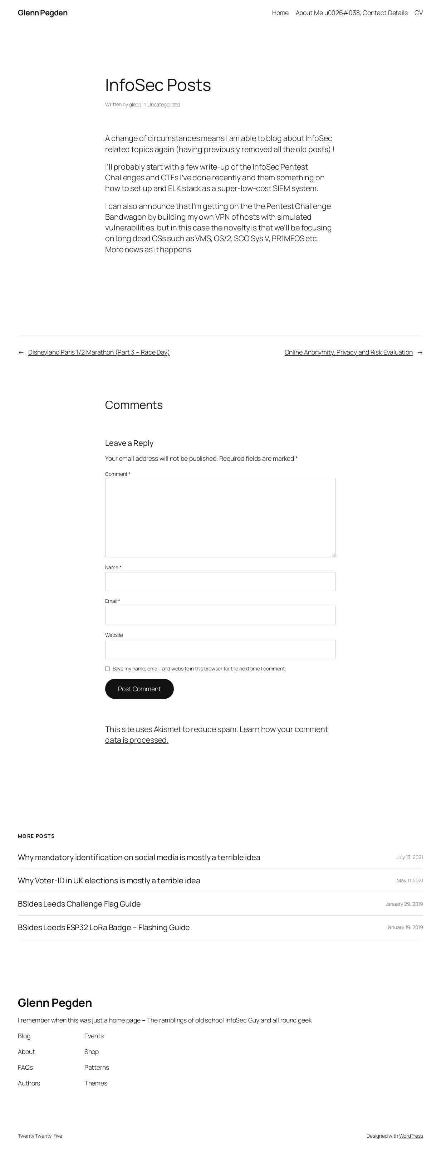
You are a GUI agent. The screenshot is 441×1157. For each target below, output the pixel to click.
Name (113, 567)
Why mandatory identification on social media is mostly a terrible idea (139, 857)
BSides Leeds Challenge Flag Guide (79, 903)
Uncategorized (163, 104)
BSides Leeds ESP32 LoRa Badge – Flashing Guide (104, 927)
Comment (118, 473)
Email (112, 600)
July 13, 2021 (409, 857)
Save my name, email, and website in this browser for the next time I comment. (199, 668)
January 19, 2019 (405, 927)
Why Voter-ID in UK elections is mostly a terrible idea (109, 880)
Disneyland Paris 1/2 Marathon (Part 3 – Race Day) (99, 352)
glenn (135, 104)
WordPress (411, 1135)
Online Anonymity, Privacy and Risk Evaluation (349, 352)
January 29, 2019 (404, 903)
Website (114, 634)
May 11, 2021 (410, 880)
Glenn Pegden (42, 12)
